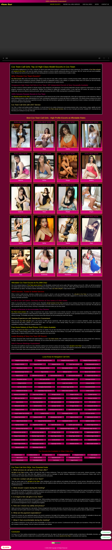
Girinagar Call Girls (56, 394)
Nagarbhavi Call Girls (37, 424)
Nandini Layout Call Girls (74, 424)
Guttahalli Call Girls (92, 394)
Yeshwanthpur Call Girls (37, 447)
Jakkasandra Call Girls (20, 405)
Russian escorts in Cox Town (22, 96)
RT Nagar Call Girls (74, 432)
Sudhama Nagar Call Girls (92, 436)
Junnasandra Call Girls (92, 405)
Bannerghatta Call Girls (67, 368)
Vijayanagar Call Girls (56, 443)
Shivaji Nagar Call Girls (74, 436)
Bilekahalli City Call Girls (37, 375)
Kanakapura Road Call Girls (56, 409)
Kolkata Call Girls (33, 455)
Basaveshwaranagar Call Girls (22, 371)
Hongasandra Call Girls (56, 398)
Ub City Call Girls (56, 439)
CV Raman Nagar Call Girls (67, 387)
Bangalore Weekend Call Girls (90, 360)
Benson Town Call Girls (90, 371)
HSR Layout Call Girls (56, 402)
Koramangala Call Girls (67, 413)
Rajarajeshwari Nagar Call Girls (67, 428)
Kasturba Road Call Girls (74, 409)
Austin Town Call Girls (74, 364)
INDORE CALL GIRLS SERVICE (71, 4)
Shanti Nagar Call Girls (56, 436)
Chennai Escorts (19, 460)
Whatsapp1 (106, 532)
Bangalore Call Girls (19, 364)
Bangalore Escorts (79, 455)
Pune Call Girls (48, 455)
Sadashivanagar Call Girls (92, 432)
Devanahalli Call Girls (90, 387)
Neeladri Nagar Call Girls (92, 424)
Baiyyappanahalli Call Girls (92, 364)
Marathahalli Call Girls (67, 421)
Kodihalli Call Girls (45, 413)
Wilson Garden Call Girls (92, 443)
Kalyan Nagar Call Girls (38, 409)
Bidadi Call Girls (19, 375)
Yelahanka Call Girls (19, 447)
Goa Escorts (56, 460)
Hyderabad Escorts (63, 455)
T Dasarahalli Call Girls (38, 439)
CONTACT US (105, 4)
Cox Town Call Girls (22, 387)
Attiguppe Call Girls (56, 364)
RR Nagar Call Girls (56, 432)
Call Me (6, 547)
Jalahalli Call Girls (38, 405)
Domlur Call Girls (90, 390)
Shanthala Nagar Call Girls (38, 436)
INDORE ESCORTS (55, 4)
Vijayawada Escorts (56, 457)
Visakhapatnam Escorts (74, 457)
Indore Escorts (94, 455)
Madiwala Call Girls (38, 417)
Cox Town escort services (35, 285)
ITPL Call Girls (92, 402)
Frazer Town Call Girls (38, 394)
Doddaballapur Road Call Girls (44, 390)
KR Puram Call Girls (90, 413)
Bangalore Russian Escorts (67, 360)
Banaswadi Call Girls (44, 368)
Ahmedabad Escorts (37, 460)
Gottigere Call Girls (74, 394)
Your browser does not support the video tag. (56, 34)
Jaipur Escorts (19, 457)
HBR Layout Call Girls (19, 398)
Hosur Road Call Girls (38, 402)
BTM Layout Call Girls (45, 379)
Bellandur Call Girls (67, 371)
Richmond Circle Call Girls (19, 432)
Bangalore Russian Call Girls (22, 360)
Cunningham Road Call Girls (44, 387)
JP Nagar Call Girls (74, 405)
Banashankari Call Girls (22, 368)
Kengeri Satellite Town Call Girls (22, 413)
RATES (97, 4)
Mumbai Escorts (18, 455)
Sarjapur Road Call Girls (19, 436)
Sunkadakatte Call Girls (19, 439)
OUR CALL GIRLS (87, 4)
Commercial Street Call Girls (44, 383)
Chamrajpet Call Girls (90, 379)
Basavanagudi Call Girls (90, 368)
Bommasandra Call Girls (74, 375)
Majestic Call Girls (74, 417)
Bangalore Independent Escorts (45, 360)
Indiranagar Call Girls (74, 402)
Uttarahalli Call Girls (92, 439)
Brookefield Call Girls (22, 379)
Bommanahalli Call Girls (56, 375)
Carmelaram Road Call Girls (67, 379)
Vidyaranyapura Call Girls (37, 443)
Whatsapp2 (106, 537)
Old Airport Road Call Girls (22, 428)
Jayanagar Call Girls (56, 405)
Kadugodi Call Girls (19, 409)
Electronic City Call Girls (19, 394)
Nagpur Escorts (74, 460)
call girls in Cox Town (75, 345)
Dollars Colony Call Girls (67, 390)
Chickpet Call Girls (22, 383)
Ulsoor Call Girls (74, 439)
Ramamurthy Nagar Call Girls (90, 428)
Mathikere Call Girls (90, 421)
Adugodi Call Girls (38, 364)
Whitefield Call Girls (74, 443)
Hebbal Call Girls (38, 398)
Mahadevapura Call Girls (56, 417)
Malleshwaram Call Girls (92, 417)
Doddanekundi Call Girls (21, 390)
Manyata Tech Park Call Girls (44, 421)
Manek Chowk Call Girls (22, 421)
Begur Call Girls (44, 371)
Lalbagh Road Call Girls (19, 417)
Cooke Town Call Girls (67, 383)
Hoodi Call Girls (74, 398)
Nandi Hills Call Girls (56, 424)
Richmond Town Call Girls (38, 432)
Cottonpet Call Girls (90, 383)
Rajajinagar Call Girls (44, 428)
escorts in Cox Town (19, 71)
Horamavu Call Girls (92, 398)
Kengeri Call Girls (92, 409)
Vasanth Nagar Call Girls (19, 443)
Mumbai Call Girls (38, 457)
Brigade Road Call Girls (92, 375)
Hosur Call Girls (19, 402)
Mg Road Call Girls (19, 424)
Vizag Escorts (92, 457)
